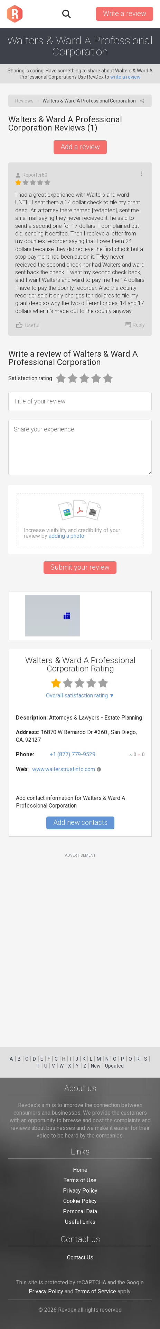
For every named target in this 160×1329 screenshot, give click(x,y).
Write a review (124, 13)
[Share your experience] (80, 447)
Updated (114, 1066)
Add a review (80, 147)
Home (80, 1170)
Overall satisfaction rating (80, 695)
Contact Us (80, 1257)
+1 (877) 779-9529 (72, 754)
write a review (125, 77)
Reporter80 (31, 175)
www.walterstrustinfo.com (63, 769)
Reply (135, 325)
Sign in (83, 14)
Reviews (24, 101)
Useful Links (80, 1222)
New (96, 1066)
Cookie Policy (80, 1201)
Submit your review (80, 567)
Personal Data (80, 1211)
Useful (27, 325)
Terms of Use (80, 1180)
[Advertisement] (80, 946)
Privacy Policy (80, 1190)
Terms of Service (95, 1291)
